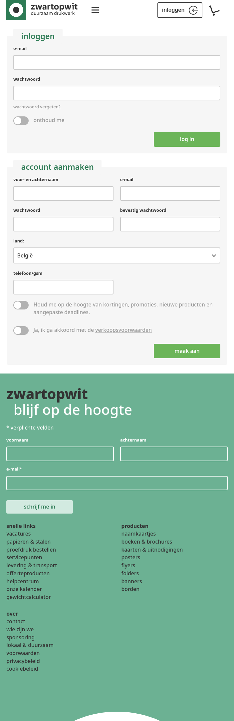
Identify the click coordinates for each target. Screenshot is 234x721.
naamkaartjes (138, 533)
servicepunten (24, 557)
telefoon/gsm (27, 273)
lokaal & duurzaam (30, 645)
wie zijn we (20, 629)
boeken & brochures (146, 541)
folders (130, 573)
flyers (128, 565)
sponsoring (20, 637)
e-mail (20, 48)
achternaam (133, 440)
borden (130, 589)
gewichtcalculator (28, 597)
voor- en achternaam (35, 179)
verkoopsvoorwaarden (124, 329)
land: (18, 241)
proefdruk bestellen (31, 549)
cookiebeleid (22, 668)
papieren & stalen (28, 541)
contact (15, 621)
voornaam (17, 440)
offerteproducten (28, 573)
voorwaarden (23, 653)
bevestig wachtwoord (143, 210)
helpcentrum (22, 581)
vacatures (18, 533)
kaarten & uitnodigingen (152, 549)
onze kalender (24, 589)
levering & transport (31, 565)
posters (130, 557)
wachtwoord (26, 79)
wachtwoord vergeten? (37, 107)
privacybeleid (23, 661)
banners (131, 581)
